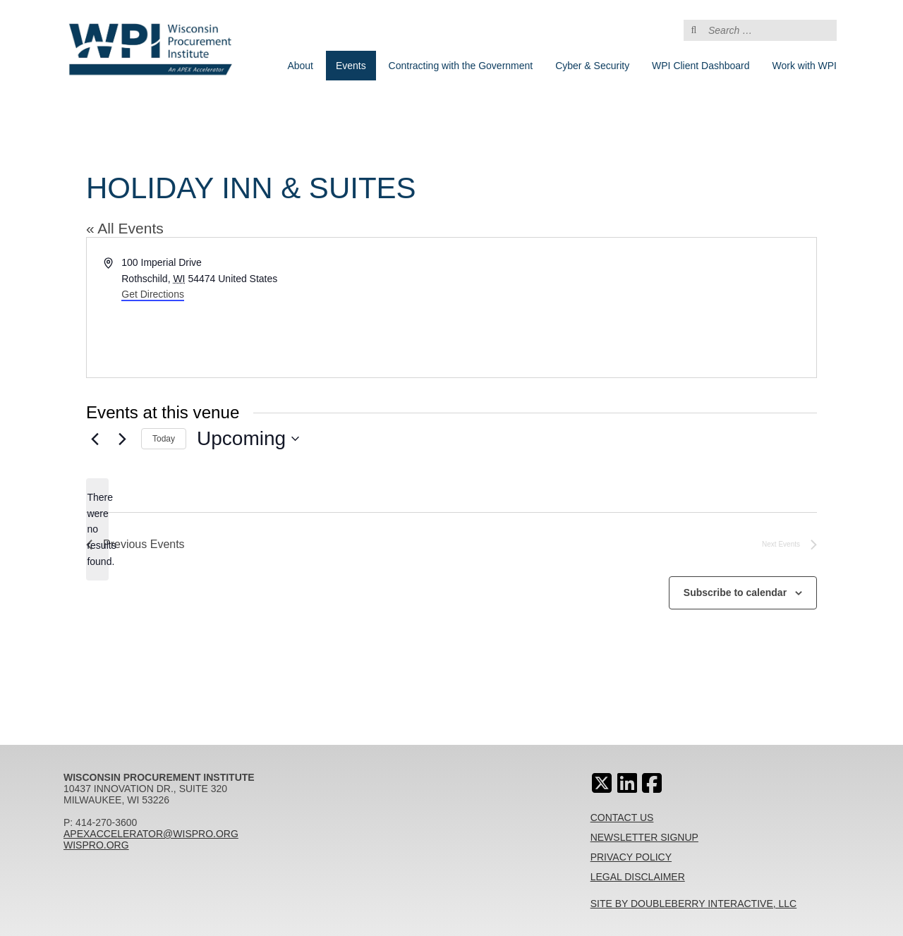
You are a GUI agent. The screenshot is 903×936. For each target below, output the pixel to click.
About (300, 65)
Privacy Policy (631, 857)
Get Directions (152, 294)
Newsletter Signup (644, 837)
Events (351, 65)
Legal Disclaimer (637, 876)
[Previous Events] (94, 438)
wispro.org (96, 845)
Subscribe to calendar (735, 592)
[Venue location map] (632, 307)
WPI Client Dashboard (701, 65)
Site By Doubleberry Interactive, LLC (693, 903)
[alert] (97, 529)
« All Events (125, 228)
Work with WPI (804, 65)
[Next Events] (122, 438)
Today (163, 439)
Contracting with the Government (461, 65)
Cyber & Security (592, 65)
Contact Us (622, 817)
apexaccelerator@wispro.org (150, 833)
